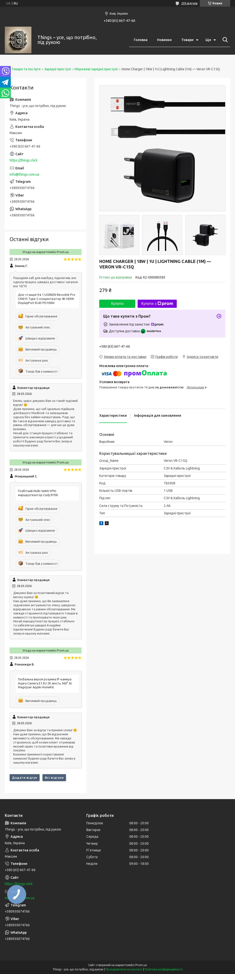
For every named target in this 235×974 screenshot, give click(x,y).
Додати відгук (24, 777)
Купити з (157, 304)
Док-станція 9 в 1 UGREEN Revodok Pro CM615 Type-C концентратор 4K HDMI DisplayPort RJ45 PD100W (46, 298)
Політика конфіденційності (164, 969)
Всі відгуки (54, 777)
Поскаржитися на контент (124, 969)
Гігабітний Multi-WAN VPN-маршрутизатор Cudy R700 (38, 493)
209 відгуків (189, 3)
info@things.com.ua (24, 174)
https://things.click (23, 160)
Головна (140, 40)
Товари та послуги (26, 69)
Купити (117, 304)
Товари (187, 40)
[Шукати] (224, 40)
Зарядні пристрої (57, 69)
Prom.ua (141, 965)
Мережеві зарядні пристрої (96, 69)
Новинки (164, 40)
